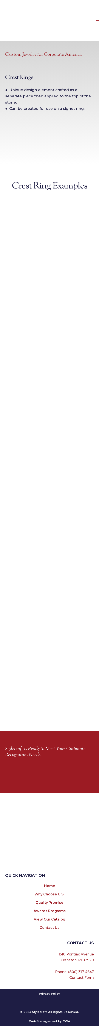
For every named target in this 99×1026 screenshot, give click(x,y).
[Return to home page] (49, 20)
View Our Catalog (49, 919)
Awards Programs (50, 911)
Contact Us (49, 928)
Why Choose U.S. (49, 894)
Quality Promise (49, 903)
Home (49, 886)
